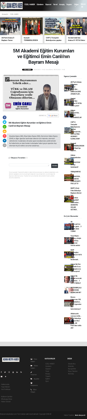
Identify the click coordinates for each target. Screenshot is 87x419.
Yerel (55, 4)
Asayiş (62, 4)
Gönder (54, 165)
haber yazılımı (56, 414)
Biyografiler (72, 369)
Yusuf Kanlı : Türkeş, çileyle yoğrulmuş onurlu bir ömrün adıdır (76, 240)
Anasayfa (5, 14)
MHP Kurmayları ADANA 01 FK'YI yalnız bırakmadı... (76, 254)
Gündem (40, 4)
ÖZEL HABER (29, 4)
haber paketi (4, 416)
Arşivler (35, 379)
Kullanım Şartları (6, 396)
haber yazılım (22, 416)
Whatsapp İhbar (6, 399)
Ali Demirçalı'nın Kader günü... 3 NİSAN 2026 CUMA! (76, 226)
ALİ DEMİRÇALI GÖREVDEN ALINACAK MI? (76, 290)
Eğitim (47, 379)
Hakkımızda (5, 384)
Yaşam (69, 4)
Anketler (71, 366)
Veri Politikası (5, 389)
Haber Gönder (6, 401)
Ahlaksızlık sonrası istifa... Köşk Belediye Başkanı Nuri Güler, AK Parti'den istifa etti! (76, 321)
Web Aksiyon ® (80, 415)
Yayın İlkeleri (5, 387)
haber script (32, 416)
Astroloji (71, 374)
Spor (47, 381)
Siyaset (48, 4)
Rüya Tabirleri (72, 371)
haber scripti (13, 416)
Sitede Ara (71, 364)
